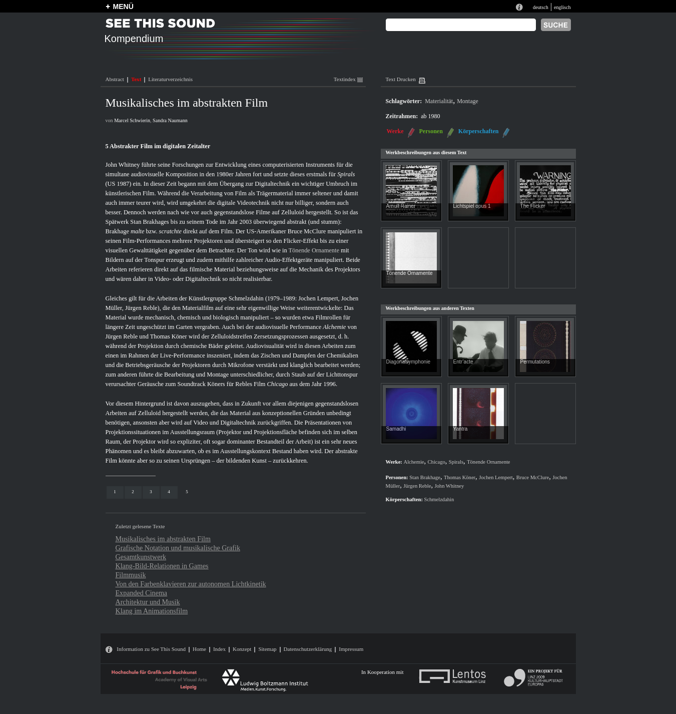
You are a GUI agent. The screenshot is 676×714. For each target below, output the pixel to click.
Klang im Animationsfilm (152, 611)
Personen (431, 131)
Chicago (277, 384)
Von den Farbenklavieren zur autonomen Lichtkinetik (191, 584)
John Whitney (123, 164)
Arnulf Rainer (401, 206)
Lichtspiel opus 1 (472, 206)
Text (136, 79)
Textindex (348, 79)
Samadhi (396, 429)
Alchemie (334, 326)
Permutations (535, 362)
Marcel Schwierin (132, 120)
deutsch (540, 7)
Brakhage (117, 231)
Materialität (439, 101)
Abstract (115, 79)
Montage (467, 101)
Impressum (351, 649)
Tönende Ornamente (314, 250)
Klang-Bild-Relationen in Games (162, 566)
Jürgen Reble (141, 307)
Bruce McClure (307, 231)
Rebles (243, 384)
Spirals (346, 174)
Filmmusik (131, 575)
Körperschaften (478, 131)
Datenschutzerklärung (308, 649)
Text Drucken (401, 79)
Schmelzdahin (246, 298)
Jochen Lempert (318, 298)
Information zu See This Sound (151, 649)
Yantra (460, 429)
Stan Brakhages (149, 221)
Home (199, 649)
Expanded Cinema (142, 593)
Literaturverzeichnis (170, 79)
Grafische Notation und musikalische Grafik (178, 548)
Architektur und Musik (148, 602)
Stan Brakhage (424, 477)
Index (219, 649)
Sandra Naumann (170, 120)
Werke (395, 131)
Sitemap (267, 649)
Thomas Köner (168, 336)
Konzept (242, 649)
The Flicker (532, 206)
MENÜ (123, 7)
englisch (562, 7)
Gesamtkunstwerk (141, 557)
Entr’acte (463, 362)
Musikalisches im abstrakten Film (163, 539)
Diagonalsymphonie (408, 362)
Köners (216, 384)
